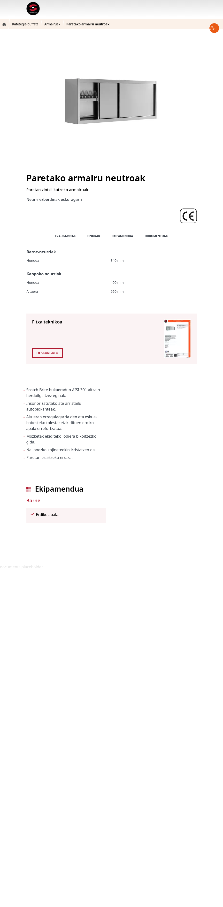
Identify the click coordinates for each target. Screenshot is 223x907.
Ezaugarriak (65, 236)
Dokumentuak (156, 236)
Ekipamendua (122, 236)
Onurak (93, 236)
